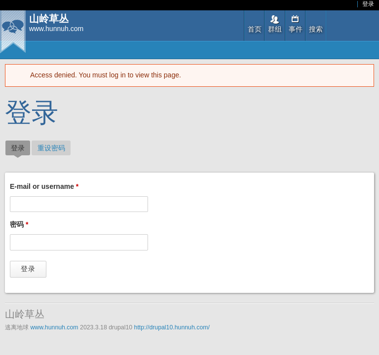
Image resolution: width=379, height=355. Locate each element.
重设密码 (51, 148)
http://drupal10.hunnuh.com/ (172, 327)
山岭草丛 (49, 19)
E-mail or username (44, 186)
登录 (368, 3)
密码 (19, 224)
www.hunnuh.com (54, 327)
